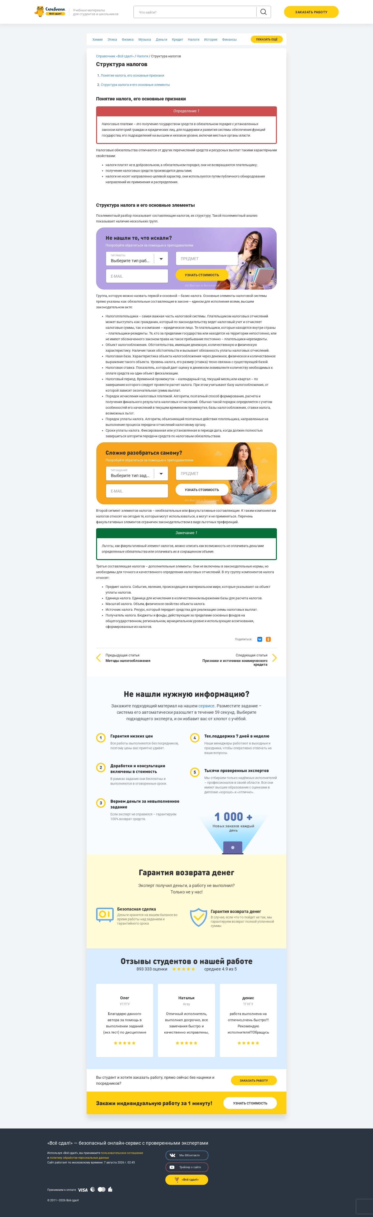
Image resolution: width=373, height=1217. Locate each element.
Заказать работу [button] (311, 12)
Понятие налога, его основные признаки (132, 75)
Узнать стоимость (202, 275)
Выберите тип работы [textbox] (131, 260)
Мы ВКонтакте (185, 1155)
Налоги (142, 56)
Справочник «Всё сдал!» (115, 56)
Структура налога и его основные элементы (135, 85)
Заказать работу (254, 1080)
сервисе (206, 705)
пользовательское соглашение (122, 1153)
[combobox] (137, 258)
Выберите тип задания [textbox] (131, 475)
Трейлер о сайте (185, 1167)
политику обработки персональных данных (79, 1157)
